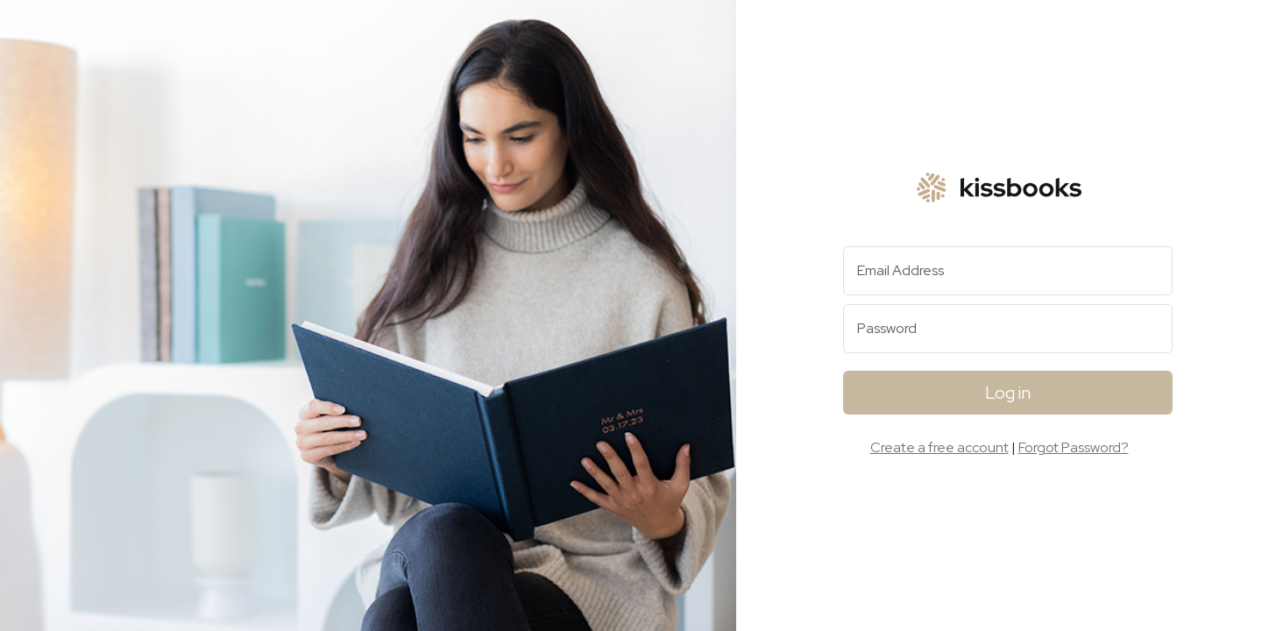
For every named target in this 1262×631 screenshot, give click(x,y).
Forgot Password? (1073, 447)
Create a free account (939, 447)
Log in (1008, 392)
